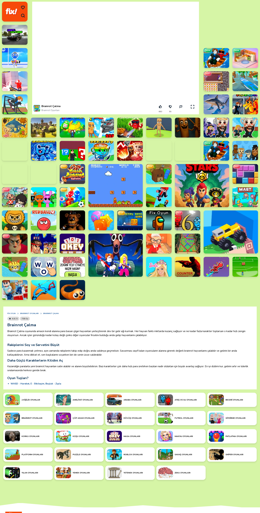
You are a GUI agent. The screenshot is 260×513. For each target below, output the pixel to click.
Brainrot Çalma (51, 313)
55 (170, 111)
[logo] (11, 11)
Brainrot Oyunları (50, 110)
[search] (23, 15)
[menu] (23, 7)
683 (160, 111)
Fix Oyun (11, 313)
